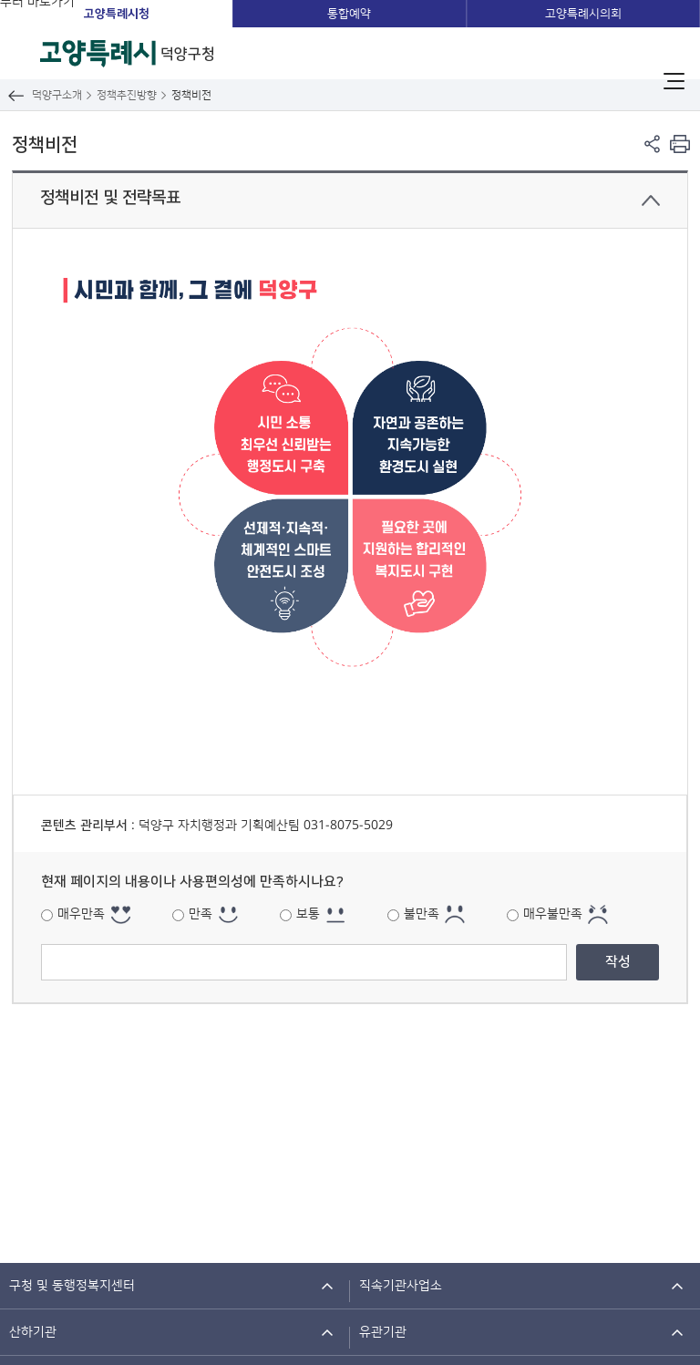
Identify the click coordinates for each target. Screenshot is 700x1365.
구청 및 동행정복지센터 (72, 1285)
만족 (200, 914)
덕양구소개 (57, 95)
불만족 (421, 914)
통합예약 (349, 13)
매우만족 (81, 914)
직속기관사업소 (400, 1285)
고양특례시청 (116, 13)
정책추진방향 (127, 95)
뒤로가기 (16, 95)
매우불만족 (552, 914)
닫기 (650, 200)
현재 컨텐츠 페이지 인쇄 (679, 143)
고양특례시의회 (583, 13)
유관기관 (383, 1332)
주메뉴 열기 (674, 81)
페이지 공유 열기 (652, 143)
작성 (618, 962)
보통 (308, 914)
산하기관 (33, 1332)
